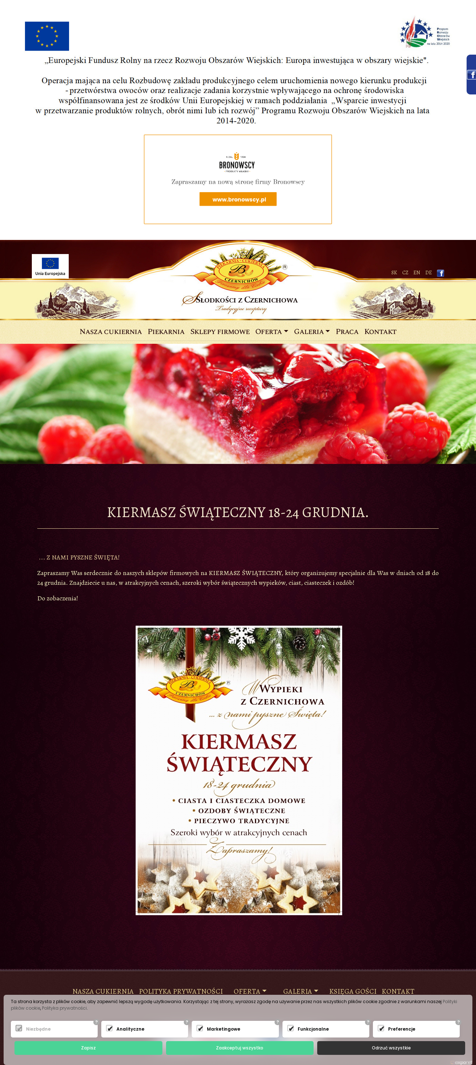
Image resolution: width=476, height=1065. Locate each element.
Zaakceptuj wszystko (239, 1048)
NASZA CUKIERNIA (103, 991)
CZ (405, 272)
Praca (347, 332)
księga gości (353, 991)
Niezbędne (36, 1029)
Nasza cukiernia (112, 332)
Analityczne (126, 1029)
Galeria (309, 332)
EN (416, 272)
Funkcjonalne (308, 1029)
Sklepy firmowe (220, 332)
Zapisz (88, 1048)
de (428, 272)
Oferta (268, 332)
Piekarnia (166, 332)
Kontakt (380, 332)
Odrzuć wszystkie (391, 1048)
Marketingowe (217, 1029)
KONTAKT (398, 991)
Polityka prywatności (181, 991)
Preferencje (398, 1029)
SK (394, 272)
